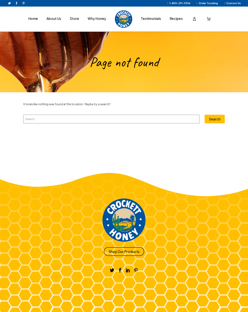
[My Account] (195, 19)
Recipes (176, 18)
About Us (53, 18)
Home (33, 18)
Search (215, 119)
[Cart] (209, 19)
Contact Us (233, 3)
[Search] (111, 119)
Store (74, 18)
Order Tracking (208, 3)
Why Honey (97, 18)
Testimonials (151, 18)
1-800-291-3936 (179, 3)
